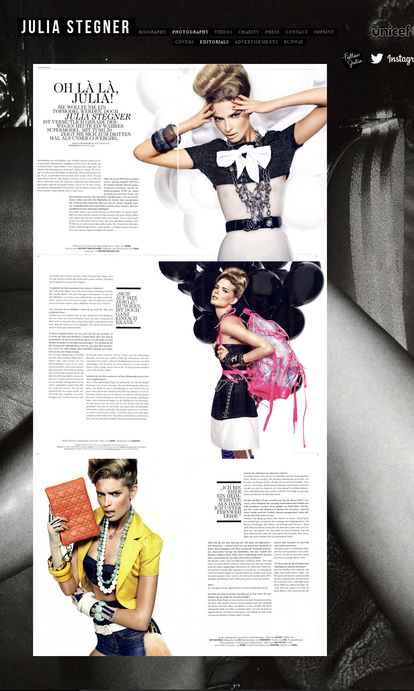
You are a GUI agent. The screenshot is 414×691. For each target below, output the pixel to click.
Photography (190, 32)
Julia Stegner (76, 28)
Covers (184, 42)
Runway (293, 42)
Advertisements (256, 42)
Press (272, 32)
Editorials (214, 42)
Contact (296, 32)
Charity (248, 32)
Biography (152, 32)
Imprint (324, 32)
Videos (224, 32)
